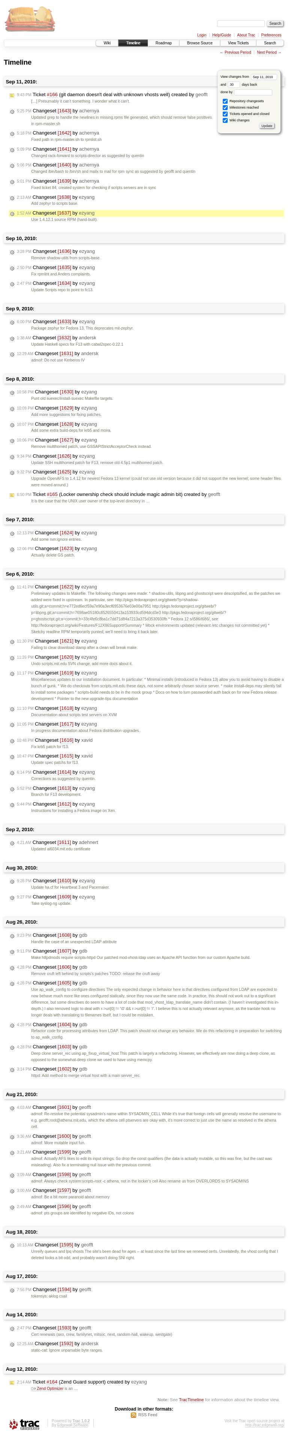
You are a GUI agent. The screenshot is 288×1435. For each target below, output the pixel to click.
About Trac (246, 35)
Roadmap (164, 43)
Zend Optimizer (47, 1389)
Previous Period (238, 52)
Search (270, 43)
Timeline (133, 43)
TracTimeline (191, 1399)
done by (246, 92)
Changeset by (58, 111)
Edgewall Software (72, 1425)
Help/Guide (221, 35)
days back (242, 84)
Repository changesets (243, 101)
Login (201, 35)
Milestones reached (241, 107)
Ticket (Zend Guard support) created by (82, 1382)
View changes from (248, 77)
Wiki (107, 43)
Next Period (266, 52)
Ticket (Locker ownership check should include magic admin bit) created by (118, 494)
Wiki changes (236, 120)
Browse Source (200, 43)
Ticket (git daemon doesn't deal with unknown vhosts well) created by (112, 95)
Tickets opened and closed (246, 114)
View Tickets (238, 43)
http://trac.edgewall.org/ (264, 1425)
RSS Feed (148, 1414)
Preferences (271, 35)
